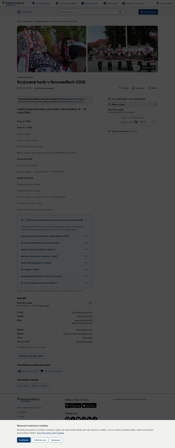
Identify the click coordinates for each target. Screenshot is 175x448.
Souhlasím (24, 440)
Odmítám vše (40, 440)
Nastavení (55, 440)
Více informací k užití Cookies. (51, 433)
